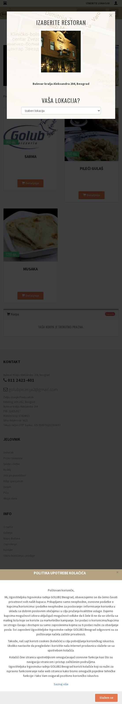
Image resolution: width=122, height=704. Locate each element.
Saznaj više (61, 684)
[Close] (117, 572)
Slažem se (106, 698)
